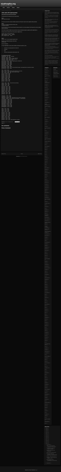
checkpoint (46, 266)
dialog (46, 284)
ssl (45, 124)
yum (45, 423)
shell (45, 100)
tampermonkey (47, 402)
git (45, 115)
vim (45, 412)
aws (45, 144)
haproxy (46, 310)
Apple (46, 190)
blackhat (46, 248)
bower (46, 255)
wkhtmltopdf (47, 421)
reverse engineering (47, 82)
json (45, 154)
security (46, 84)
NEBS (46, 213)
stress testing (47, 389)
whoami (18, 7)
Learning (46, 132)
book (45, 252)
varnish (46, 410)
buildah (46, 261)
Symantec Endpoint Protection (46, 93)
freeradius (46, 97)
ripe (45, 374)
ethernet (46, 297)
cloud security (47, 267)
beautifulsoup (47, 242)
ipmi (45, 320)
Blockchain (46, 192)
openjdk (46, 349)
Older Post (40, 153)
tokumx (46, 404)
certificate (46, 264)
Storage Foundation (46, 227)
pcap (45, 359)
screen (46, 379)
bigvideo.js (46, 247)
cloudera (46, 269)
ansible (46, 237)
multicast (46, 337)
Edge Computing (47, 199)
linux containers (47, 117)
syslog (46, 126)
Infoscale (46, 206)
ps (45, 364)
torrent (46, 405)
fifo (45, 299)
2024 (47, 429)
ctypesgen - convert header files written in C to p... (52, 458)
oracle (46, 90)
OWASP (54, 69)
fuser (45, 302)
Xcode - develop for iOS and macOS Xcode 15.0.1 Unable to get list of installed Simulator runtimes (52, 13)
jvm (45, 327)
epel (45, 294)
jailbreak (46, 325)
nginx (46, 162)
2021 (47, 433)
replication (46, 372)
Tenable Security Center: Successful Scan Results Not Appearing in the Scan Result (51, 35)
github (46, 147)
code (45, 271)
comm (46, 272)
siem (45, 123)
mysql (46, 161)
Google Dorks (47, 203)
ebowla (46, 287)
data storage (47, 146)
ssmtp (46, 387)
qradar (46, 78)
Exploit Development (47, 104)
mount (46, 335)
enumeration (47, 292)
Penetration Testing (46, 215)
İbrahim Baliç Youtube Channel (56, 73)
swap (46, 392)
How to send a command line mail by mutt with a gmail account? (51, 20)
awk (45, 240)
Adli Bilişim (46, 102)
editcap (46, 289)
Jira (45, 208)
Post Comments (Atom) (23, 156)
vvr (45, 417)
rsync (46, 377)
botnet (46, 253)
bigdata (46, 245)
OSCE (46, 137)
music (46, 159)
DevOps (46, 195)
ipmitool (46, 322)
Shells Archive (55, 76)
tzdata (46, 407)
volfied (46, 415)
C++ (45, 194)
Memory (46, 211)
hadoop (46, 309)
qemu (46, 366)
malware (46, 157)
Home (4, 7)
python (46, 74)
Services (8, 7)
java (45, 152)
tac (45, 400)
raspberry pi (47, 367)
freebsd (46, 95)
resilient (46, 121)
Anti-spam (46, 187)
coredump (46, 274)
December (48, 444)
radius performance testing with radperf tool (52, 29)
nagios (46, 338)
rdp (45, 369)
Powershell (46, 217)
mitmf (46, 330)
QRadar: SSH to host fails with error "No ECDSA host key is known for (52, 26)
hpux (45, 312)
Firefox (46, 201)
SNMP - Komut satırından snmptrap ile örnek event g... (51, 446)
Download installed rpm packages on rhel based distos (52, 454)
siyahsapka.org (8, 4)
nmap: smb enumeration (49, 55)
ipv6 (45, 151)
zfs (4, 123)
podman (46, 169)
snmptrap (46, 384)
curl (45, 276)
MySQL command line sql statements (51, 450)
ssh (45, 177)
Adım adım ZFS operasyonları (51, 452)
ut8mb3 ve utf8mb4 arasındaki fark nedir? (51, 60)
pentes (46, 361)
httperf (46, 315)
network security (47, 75)
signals (46, 382)
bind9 (46, 112)
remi (45, 371)
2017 (47, 439)
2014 (47, 443)
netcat (46, 340)
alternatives (46, 235)
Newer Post (4, 153)
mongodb (46, 332)
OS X (46, 135)
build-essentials (47, 258)
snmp (46, 174)
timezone (46, 182)
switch (46, 395)
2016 (47, 440)
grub (45, 307)
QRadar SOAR (47, 141)
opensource (47, 351)
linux (45, 69)
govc (45, 305)
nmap (46, 119)
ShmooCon (46, 220)
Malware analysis (47, 106)
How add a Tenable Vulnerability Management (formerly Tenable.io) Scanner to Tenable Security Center (52, 44)
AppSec (46, 189)
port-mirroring (47, 362)
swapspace (46, 394)
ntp (45, 164)
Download (46, 197)
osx (45, 354)
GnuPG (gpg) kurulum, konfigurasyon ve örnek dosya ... (52, 460)
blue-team (46, 250)
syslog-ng (46, 399)
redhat (46, 72)
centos (46, 262)
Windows (46, 110)
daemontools (47, 277)
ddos (45, 282)
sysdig (46, 397)
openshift (46, 89)
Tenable (46, 85)
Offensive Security (48, 138)
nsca (45, 346)
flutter (46, 300)
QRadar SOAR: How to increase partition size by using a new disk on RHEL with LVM (52, 39)
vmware (46, 184)
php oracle (46, 167)
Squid (46, 224)
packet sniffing (47, 356)
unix (45, 409)
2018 (47, 437)
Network (46, 133)
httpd (45, 149)
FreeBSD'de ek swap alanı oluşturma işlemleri (51, 448)
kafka (46, 156)
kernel (46, 87)
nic (45, 342)
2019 (47, 436)
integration (46, 317)
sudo (45, 179)
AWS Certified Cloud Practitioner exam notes (52, 50)
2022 (47, 432)
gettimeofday (47, 304)
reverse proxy (47, 172)
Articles (13, 7)
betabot (46, 243)
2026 (47, 428)
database (46, 279)
